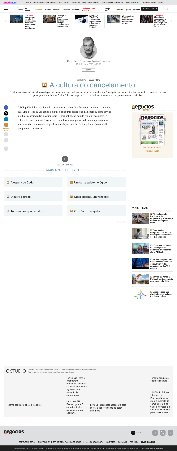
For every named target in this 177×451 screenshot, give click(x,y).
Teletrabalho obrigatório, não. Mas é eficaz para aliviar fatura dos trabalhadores (160, 233)
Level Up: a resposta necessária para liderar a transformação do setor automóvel (108, 407)
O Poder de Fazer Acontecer (88, 9)
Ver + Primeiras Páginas (152, 148)
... (6, 148)
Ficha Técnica (44, 442)
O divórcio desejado (85, 211)
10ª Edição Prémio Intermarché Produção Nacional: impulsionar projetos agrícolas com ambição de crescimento (77, 386)
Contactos (110, 442)
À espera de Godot (21, 182)
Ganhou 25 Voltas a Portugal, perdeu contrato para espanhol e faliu (161, 278)
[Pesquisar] (167, 8)
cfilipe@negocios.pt (102, 61)
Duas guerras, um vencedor (89, 196)
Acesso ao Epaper (152, 151)
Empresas (66, 10)
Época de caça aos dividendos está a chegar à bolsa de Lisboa (161, 294)
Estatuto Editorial (27, 442)
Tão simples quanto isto (24, 211)
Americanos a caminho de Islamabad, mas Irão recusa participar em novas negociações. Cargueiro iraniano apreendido (31, 25)
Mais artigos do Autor (65, 170)
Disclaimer (122, 442)
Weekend (136, 10)
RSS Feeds (134, 442)
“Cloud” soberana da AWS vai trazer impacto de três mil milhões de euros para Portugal (95, 21)
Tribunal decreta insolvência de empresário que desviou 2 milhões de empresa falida (161, 218)
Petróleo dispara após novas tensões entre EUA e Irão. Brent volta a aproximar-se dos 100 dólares (161, 263)
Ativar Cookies (148, 442)
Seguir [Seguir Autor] (88, 70)
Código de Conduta (94, 442)
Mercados (76, 10)
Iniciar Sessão (150, 9)
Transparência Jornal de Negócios (68, 442)
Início (20, 10)
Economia (56, 10)
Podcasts (119, 10)
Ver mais (121, 222)
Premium (38, 10)
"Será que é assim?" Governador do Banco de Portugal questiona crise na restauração (63, 20)
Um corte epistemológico (88, 182)
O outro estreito (19, 196)
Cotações (47, 10)
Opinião (128, 10)
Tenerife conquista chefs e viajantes (24, 404)
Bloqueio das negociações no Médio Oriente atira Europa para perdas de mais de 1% (160, 21)
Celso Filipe (94, 80)
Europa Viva (107, 9)
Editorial (81, 80)
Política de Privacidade (155, 448)
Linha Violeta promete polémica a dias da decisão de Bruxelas (128, 19)
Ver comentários (65, 165)
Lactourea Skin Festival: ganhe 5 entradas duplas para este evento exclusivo (75, 407)
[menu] (6, 8)
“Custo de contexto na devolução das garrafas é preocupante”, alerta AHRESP (161, 248)
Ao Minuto (27, 9)
